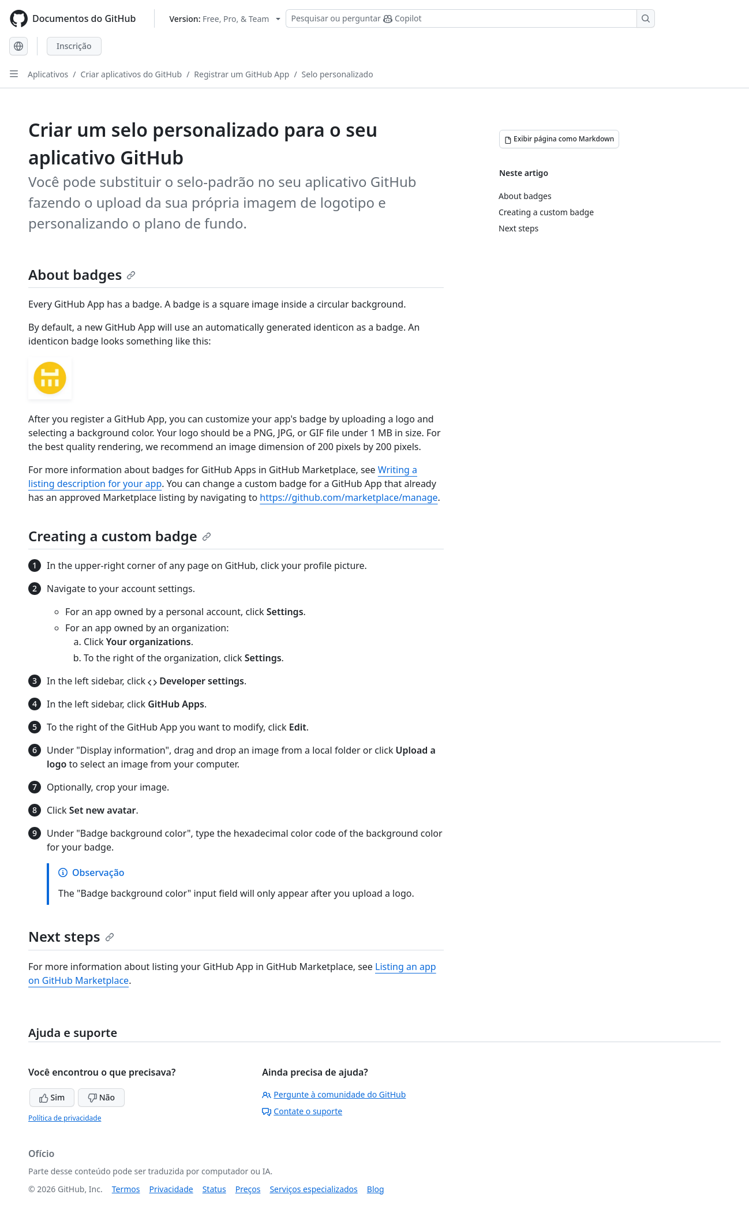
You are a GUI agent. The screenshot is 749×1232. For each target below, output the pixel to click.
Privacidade (171, 1189)
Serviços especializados (313, 1189)
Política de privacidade (64, 1118)
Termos (126, 1189)
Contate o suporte (302, 1111)
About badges (82, 274)
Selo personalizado (337, 74)
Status (214, 1189)
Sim (52, 1097)
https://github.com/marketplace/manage (348, 497)
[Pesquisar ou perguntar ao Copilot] (470, 18)
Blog (375, 1189)
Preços (248, 1189)
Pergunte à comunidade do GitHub (334, 1094)
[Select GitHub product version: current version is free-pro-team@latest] (225, 19)
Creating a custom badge (119, 535)
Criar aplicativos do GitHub (131, 74)
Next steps (71, 936)
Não (101, 1097)
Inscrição (74, 45)
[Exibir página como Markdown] (559, 139)
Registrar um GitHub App (241, 74)
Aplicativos (48, 74)
